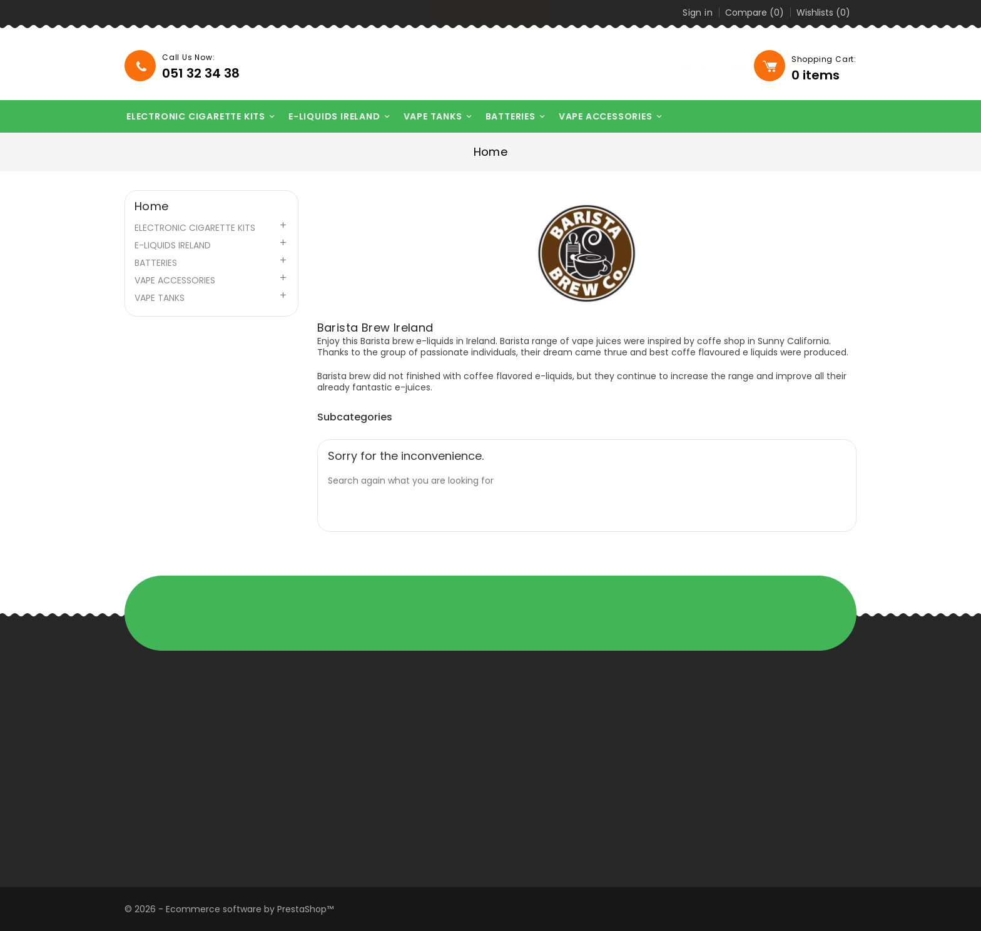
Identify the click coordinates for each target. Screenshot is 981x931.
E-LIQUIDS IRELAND (330, 116)
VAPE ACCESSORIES (601, 116)
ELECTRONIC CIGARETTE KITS (192, 116)
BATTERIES (506, 116)
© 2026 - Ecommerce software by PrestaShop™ (229, 909)
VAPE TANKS (429, 116)
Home (152, 206)
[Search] (672, 66)
